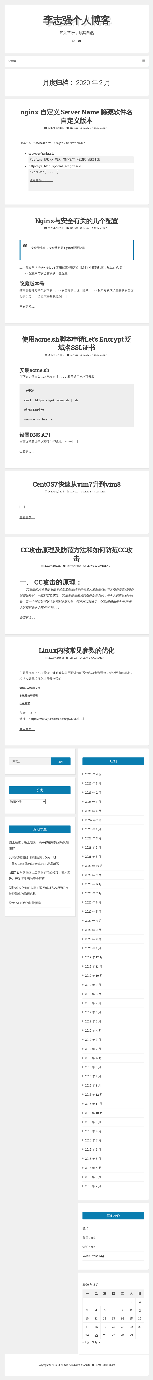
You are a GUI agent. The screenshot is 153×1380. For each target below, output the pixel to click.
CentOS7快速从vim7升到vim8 (77, 484)
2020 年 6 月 (93, 902)
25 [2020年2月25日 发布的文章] (96, 1335)
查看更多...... (41, 180)
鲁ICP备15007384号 (103, 1364)
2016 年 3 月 (93, 1067)
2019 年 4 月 (93, 1030)
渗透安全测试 (74, 565)
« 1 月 (86, 1342)
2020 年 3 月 (93, 930)
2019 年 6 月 (93, 1012)
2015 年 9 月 (93, 1122)
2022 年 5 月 (93, 838)
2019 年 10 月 (94, 976)
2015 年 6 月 (93, 1149)
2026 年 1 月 (93, 802)
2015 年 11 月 (93, 1104)
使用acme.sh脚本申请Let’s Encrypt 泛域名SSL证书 (76, 343)
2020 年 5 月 (93, 911)
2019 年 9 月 (93, 985)
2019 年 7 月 (93, 1003)
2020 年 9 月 (93, 875)
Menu (76, 61)
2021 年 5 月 (93, 857)
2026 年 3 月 (93, 783)
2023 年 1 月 (93, 829)
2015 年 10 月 (94, 1113)
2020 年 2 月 (93, 939)
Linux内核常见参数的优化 (76, 650)
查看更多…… (27, 306)
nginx (74, 127)
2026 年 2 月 (93, 792)
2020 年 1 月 (93, 948)
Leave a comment (95, 127)
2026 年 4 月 (93, 774)
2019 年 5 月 (93, 1021)
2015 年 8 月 (93, 1131)
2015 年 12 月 (94, 1094)
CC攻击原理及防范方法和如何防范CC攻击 (76, 554)
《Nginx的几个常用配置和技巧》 (57, 267)
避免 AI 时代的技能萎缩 (25, 903)
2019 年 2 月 (93, 1049)
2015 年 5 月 (93, 1159)
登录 (85, 1228)
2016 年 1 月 (93, 1085)
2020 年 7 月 (93, 893)
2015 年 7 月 (93, 1140)
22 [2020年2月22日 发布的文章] (131, 1327)
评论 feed (88, 1247)
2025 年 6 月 (93, 811)
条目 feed (88, 1238)
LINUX (74, 354)
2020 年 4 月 (93, 921)
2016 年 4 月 (93, 1058)
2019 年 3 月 (93, 1040)
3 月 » (96, 1342)
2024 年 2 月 (93, 820)
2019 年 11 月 (93, 966)
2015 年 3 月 (93, 1177)
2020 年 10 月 (94, 866)
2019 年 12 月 (94, 957)
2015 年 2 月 (93, 1186)
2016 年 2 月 (93, 1076)
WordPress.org (93, 1256)
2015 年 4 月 (93, 1168)
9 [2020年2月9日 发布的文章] (140, 1310)
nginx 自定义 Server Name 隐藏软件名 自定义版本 (76, 116)
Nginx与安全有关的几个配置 (76, 220)
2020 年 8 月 (93, 884)
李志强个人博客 (76, 19)
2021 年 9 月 (93, 847)
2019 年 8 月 (93, 994)
